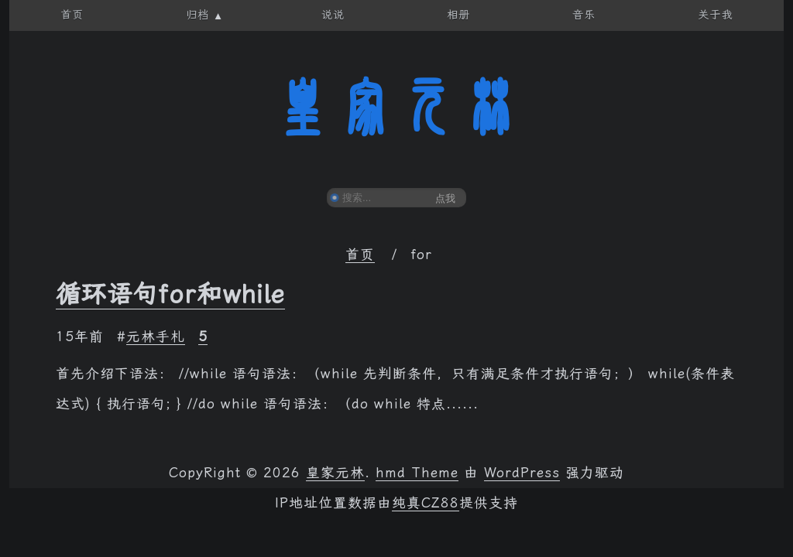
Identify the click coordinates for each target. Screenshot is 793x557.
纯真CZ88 (425, 503)
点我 (445, 198)
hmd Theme (417, 472)
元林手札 (155, 336)
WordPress (522, 472)
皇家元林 (396, 107)
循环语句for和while (170, 294)
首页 (360, 254)
